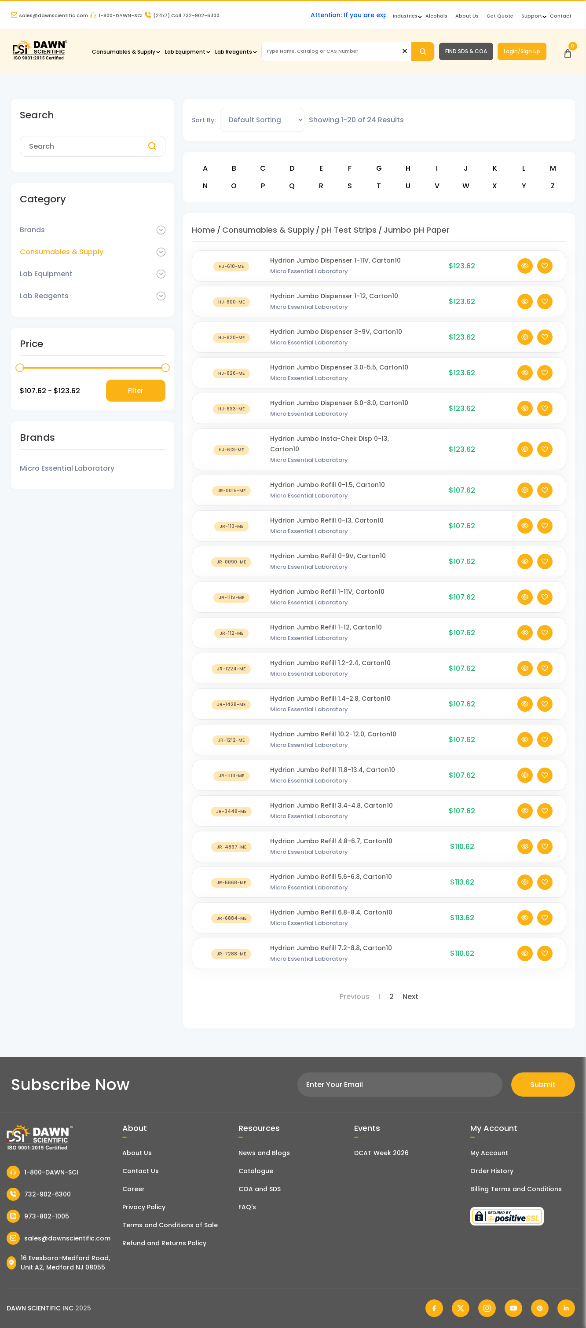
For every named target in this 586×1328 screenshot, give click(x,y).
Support (531, 15)
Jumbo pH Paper (417, 229)
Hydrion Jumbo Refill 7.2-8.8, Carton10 (331, 948)
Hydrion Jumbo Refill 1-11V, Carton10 (327, 591)
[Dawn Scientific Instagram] (487, 1308)
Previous (355, 996)
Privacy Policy (143, 1207)
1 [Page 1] (379, 996)
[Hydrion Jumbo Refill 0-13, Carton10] (231, 525)
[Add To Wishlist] (545, 266)
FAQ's (247, 1207)
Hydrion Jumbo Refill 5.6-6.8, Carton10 (331, 876)
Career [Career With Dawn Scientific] (133, 1189)
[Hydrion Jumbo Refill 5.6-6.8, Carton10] (231, 882)
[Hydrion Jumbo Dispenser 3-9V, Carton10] (231, 337)
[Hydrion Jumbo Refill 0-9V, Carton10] (231, 561)
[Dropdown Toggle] (161, 230)
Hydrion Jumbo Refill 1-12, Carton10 (326, 627)
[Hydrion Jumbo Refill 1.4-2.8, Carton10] (231, 704)
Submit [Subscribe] (543, 1084)
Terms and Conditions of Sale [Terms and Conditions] (170, 1225)
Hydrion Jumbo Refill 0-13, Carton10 (327, 520)
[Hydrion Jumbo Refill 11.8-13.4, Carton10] (231, 775)
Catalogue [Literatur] (255, 1171)
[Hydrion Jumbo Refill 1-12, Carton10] (231, 632)
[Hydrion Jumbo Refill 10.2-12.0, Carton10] (231, 739)
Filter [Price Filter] (135, 390)
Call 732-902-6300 (182, 15)
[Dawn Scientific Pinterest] (540, 1308)
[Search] (422, 51)
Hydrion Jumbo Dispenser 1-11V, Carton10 (335, 260)
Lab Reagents (233, 51)
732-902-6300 (39, 1194)
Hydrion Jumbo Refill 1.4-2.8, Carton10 (330, 698)
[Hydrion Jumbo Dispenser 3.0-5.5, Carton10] (231, 372)
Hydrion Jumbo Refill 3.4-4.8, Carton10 (331, 805)
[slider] (19, 367)
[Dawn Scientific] (39, 58)
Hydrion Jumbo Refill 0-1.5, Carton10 (327, 484)
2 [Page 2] (391, 996)
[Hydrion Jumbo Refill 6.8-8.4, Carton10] (231, 917)
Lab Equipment (185, 51)
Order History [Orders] (491, 1171)
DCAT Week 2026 (381, 1153)
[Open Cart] (567, 51)
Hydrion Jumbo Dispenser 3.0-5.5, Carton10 (339, 367)
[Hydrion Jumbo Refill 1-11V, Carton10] (231, 597)
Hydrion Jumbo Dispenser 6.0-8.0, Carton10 (339, 403)
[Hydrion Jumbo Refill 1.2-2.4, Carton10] (231, 668)
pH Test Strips (349, 229)
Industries (405, 15)
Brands (32, 230)
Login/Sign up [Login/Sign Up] (522, 51)
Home (203, 229)
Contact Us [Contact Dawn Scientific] (140, 1171)
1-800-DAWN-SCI (116, 15)
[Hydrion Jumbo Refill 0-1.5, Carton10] (231, 490)
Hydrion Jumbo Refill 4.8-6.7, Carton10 (331, 841)
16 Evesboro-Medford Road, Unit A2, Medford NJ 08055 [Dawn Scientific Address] (58, 1263)
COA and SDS (259, 1189)
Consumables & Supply (123, 51)
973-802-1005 (38, 1216)
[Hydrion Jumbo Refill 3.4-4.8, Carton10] (231, 810)
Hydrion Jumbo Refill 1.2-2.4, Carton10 (330, 663)
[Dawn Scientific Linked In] (566, 1308)
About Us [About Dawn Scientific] (467, 15)
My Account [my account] (489, 1153)
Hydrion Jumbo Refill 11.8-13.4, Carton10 (332, 769)
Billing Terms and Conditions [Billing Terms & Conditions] (516, 1189)
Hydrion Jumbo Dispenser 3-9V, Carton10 (336, 331)
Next (410, 996)
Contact (560, 15)
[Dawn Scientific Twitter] (460, 1308)
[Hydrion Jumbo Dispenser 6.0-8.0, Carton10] (231, 408)
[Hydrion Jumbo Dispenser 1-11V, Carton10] (231, 265)
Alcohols (436, 15)
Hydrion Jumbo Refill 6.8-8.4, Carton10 (331, 912)
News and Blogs (264, 1153)
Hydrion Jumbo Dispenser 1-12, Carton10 (334, 296)
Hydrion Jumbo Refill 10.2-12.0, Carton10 (333, 734)
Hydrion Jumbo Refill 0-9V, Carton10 (328, 556)
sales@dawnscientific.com (49, 15)
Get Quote (500, 15)
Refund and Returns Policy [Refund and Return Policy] (164, 1243)
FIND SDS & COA (466, 51)
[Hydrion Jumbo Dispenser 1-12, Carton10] (231, 301)
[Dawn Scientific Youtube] (513, 1308)
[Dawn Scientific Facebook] (434, 1308)
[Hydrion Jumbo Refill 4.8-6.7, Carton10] (231, 846)
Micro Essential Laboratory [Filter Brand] (67, 468)
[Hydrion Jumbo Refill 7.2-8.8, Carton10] (231, 953)
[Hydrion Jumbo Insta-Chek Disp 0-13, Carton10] (231, 449)
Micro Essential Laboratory (309, 271)
